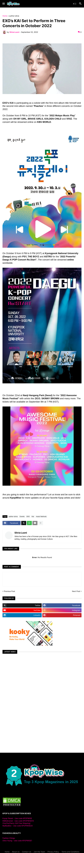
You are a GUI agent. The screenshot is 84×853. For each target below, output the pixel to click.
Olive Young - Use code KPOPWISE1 (17, 840)
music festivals (41, 516)
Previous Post (9, 591)
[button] (3, 4)
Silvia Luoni (20, 532)
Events (22, 516)
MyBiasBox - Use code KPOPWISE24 (17, 826)
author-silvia (14, 16)
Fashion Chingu (8, 838)
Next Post (76, 591)
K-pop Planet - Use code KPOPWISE (17, 818)
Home (4, 16)
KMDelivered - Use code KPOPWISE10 (18, 821)
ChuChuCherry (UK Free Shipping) (16, 823)
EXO (28, 516)
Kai (33, 516)
